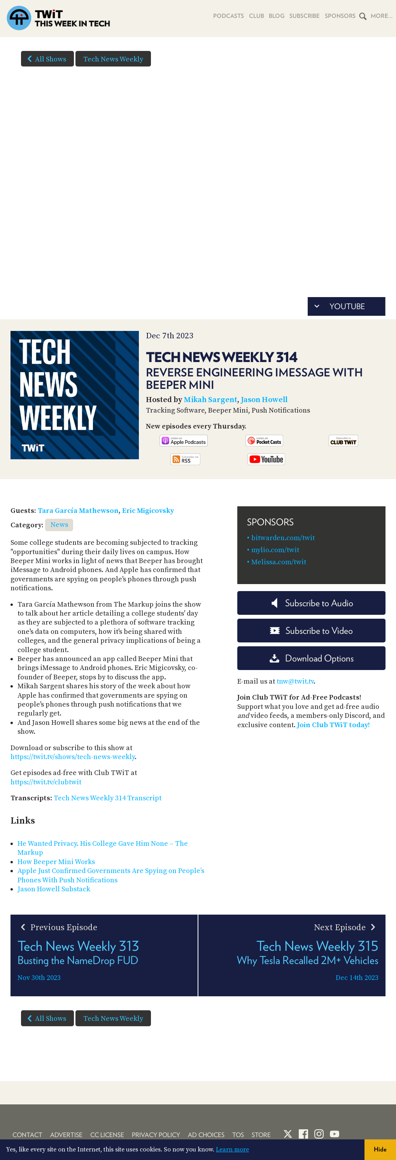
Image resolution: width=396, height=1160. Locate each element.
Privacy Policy (156, 1135)
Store (261, 1135)
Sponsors (339, 15)
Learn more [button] (232, 1149)
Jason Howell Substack (54, 889)
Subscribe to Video (311, 630)
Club (253, 15)
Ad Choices (206, 1135)
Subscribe (303, 15)
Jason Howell (264, 400)
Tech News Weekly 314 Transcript (107, 798)
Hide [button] (380, 1149)
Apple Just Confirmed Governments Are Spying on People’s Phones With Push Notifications (111, 875)
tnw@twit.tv (295, 681)
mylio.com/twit (275, 550)
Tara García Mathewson (78, 510)
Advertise (66, 1135)
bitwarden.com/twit (283, 538)
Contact (27, 1135)
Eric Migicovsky (148, 510)
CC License (107, 1135)
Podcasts (224, 15)
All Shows (45, 58)
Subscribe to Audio (311, 603)
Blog (274, 15)
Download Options (312, 658)
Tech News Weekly (113, 59)
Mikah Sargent (210, 400)
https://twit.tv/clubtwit (46, 782)
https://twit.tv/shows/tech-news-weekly (73, 756)
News (59, 524)
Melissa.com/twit (278, 562)
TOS (238, 1135)
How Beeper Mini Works (56, 861)
